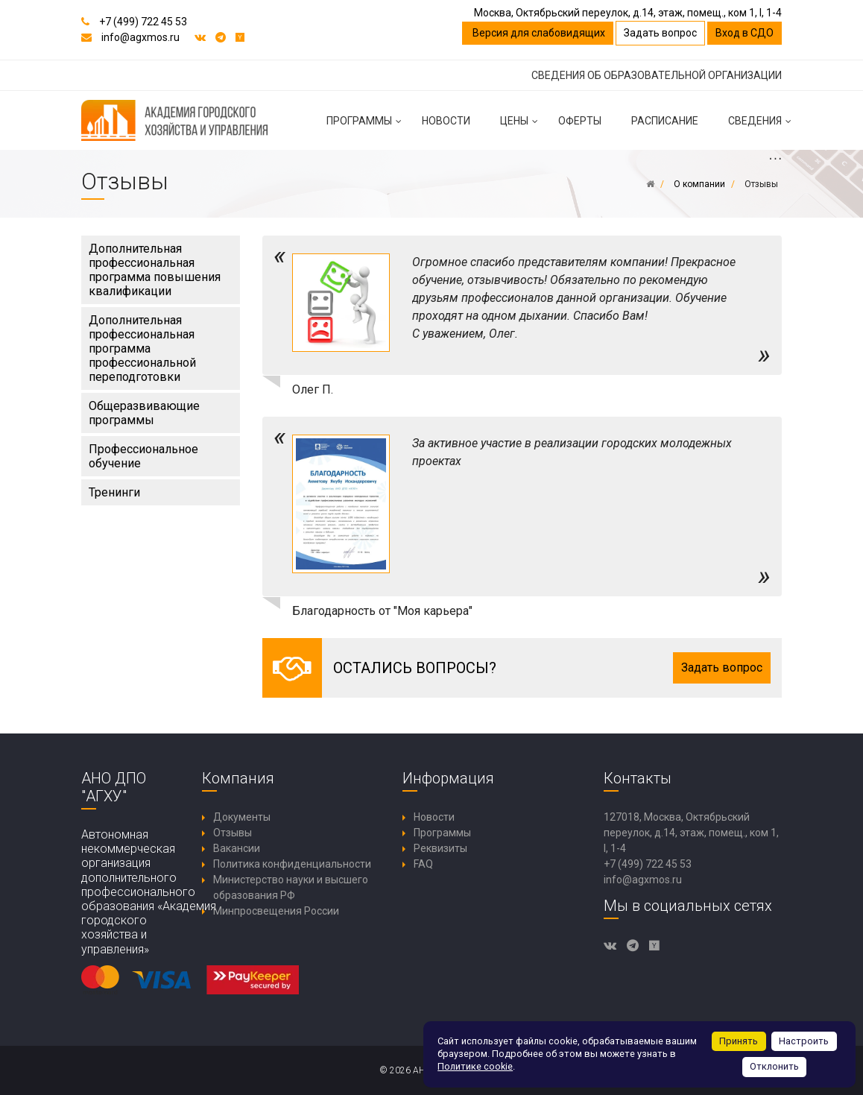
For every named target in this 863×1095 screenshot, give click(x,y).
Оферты (579, 121)
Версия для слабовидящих (537, 33)
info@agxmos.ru (140, 37)
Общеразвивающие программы (144, 413)
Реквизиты (440, 848)
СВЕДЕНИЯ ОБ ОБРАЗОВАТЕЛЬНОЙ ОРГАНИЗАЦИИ (656, 75)
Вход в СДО (744, 33)
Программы (366, 127)
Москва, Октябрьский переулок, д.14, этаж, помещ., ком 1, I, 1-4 (628, 13)
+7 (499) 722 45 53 (143, 22)
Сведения (762, 127)
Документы (242, 817)
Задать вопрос (660, 33)
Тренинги (114, 492)
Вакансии (236, 848)
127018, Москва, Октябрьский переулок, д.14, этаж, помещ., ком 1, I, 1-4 (691, 832)
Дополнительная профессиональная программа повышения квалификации (155, 270)
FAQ (423, 864)
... (775, 158)
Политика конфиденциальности (292, 864)
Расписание (664, 121)
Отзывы (232, 833)
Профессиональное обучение (143, 456)
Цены (521, 127)
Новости (446, 121)
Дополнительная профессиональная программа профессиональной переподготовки (142, 348)
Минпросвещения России (276, 911)
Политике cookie (475, 1066)
